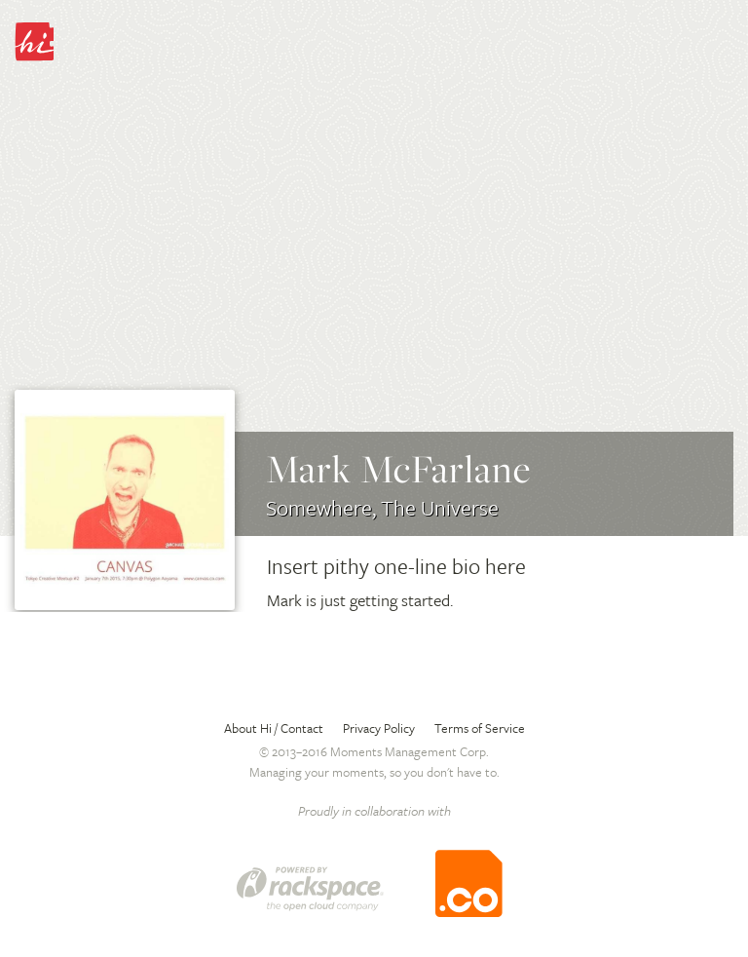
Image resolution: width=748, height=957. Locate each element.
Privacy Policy (379, 728)
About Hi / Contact (273, 728)
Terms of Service (479, 728)
